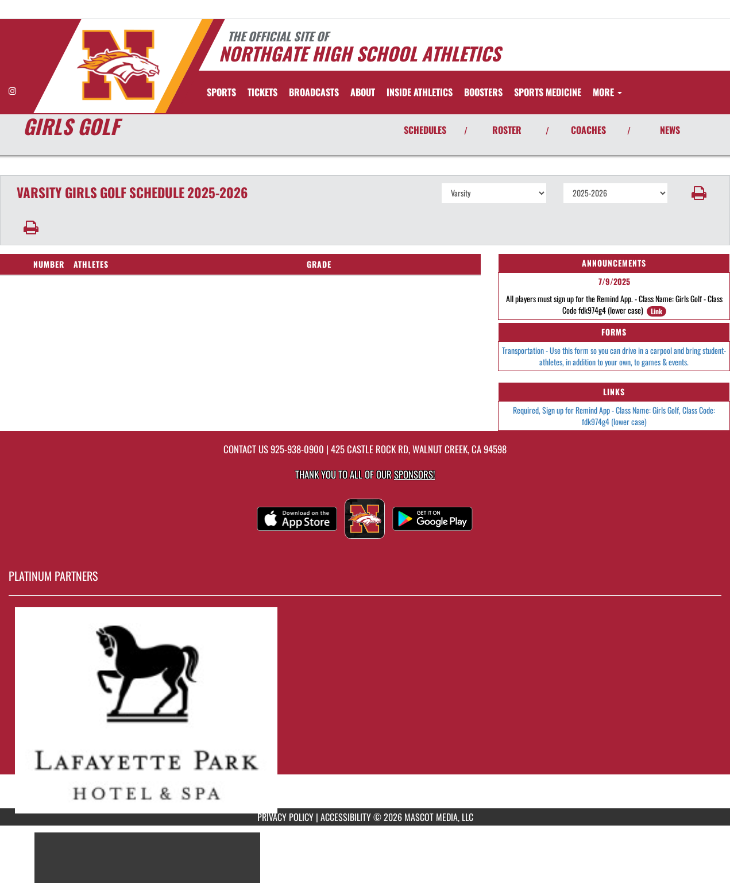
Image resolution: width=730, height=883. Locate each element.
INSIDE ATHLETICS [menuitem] (420, 92)
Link (656, 311)
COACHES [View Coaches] (588, 130)
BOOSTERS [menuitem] (483, 92)
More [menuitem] (607, 92)
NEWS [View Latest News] (670, 130)
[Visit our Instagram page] (12, 90)
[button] (699, 193)
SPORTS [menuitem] (221, 92)
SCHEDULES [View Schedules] (425, 130)
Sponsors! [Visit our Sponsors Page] (414, 474)
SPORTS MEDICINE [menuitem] (547, 92)
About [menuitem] (362, 92)
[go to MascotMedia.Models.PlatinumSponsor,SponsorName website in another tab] (365, 710)
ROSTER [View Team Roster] (507, 130)
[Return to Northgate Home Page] (118, 64)
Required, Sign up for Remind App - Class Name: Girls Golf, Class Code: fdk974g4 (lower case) (614, 415)
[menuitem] (262, 92)
